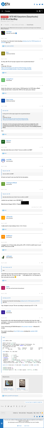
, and (9, 46)
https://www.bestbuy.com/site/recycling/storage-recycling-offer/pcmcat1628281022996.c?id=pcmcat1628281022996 (16, 68)
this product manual (27, 326)
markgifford (9, 79)
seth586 (8, 311)
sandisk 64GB (33, 331)
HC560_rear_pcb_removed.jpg (11, 389)
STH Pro (3, 412)
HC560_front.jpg (21, 389)
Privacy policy (30, 412)
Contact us (15, 412)
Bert (7, 52)
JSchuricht (9, 216)
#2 (42, 58)
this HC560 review (18, 331)
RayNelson (9, 235)
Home (37, 412)
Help (34, 412)
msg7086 (8, 159)
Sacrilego (4, 21)
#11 (42, 293)
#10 (42, 262)
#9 (42, 242)
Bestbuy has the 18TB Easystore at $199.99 (30, 301)
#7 (42, 189)
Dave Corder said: (6, 267)
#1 (42, 38)
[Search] (42, 11)
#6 (42, 166)
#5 (42, 147)
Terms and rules (22, 412)
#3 (42, 85)
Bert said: (5, 110)
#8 (42, 223)
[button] (2, 11)
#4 (42, 106)
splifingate (9, 256)
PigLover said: (6, 170)
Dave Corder (9, 99)
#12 (42, 317)
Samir (7, 286)
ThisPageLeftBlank (11, 182)
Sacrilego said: (6, 298)
